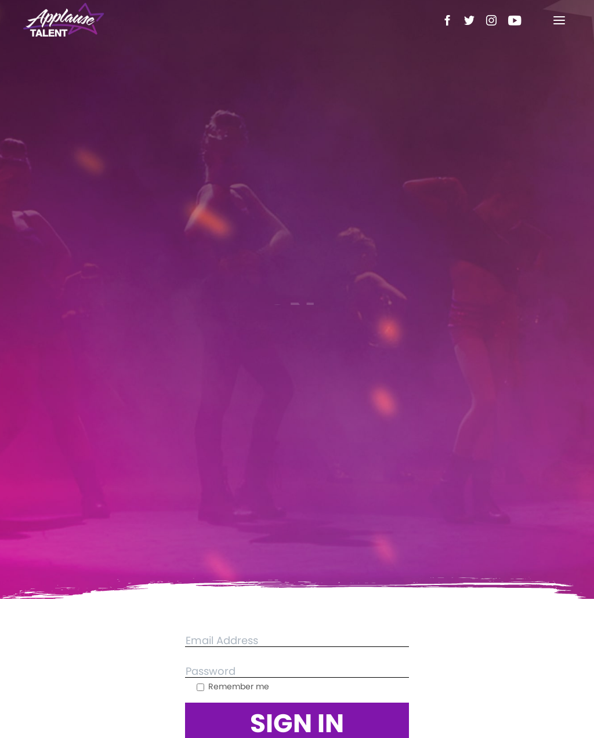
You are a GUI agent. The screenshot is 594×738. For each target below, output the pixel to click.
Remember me (233, 686)
